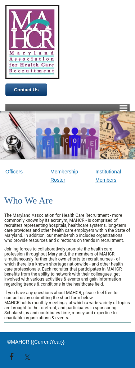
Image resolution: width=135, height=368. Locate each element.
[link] (22, 172)
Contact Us (26, 89)
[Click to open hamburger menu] (123, 107)
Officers (14, 172)
